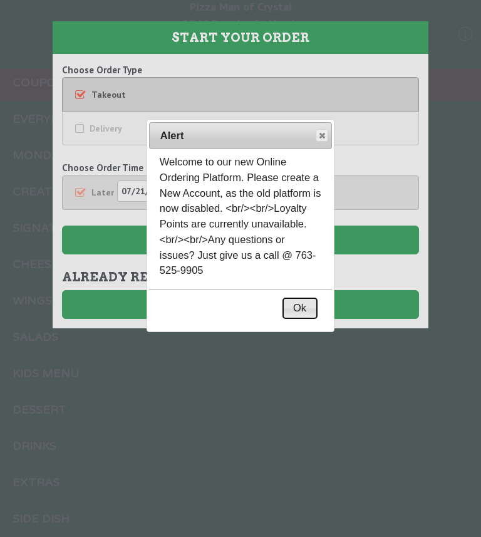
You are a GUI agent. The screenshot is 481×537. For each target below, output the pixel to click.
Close (321, 136)
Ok (299, 307)
